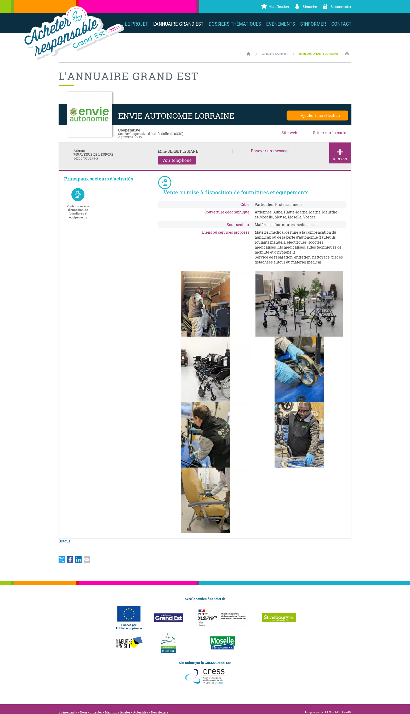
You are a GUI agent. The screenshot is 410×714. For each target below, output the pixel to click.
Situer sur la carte (329, 132)
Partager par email (87, 553)
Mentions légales (117, 706)
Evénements (68, 706)
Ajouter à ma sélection (320, 115)
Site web (289, 132)
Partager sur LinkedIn (78, 553)
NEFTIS (326, 706)
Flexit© (346, 706)
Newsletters (159, 706)
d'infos (340, 152)
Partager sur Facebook (70, 553)
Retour (64, 534)
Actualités (140, 706)
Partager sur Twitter (62, 553)
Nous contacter (91, 706)
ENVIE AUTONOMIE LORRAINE (318, 54)
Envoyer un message (270, 151)
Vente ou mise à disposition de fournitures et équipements (78, 203)
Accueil (248, 54)
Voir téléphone (177, 160)
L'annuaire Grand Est (274, 54)
